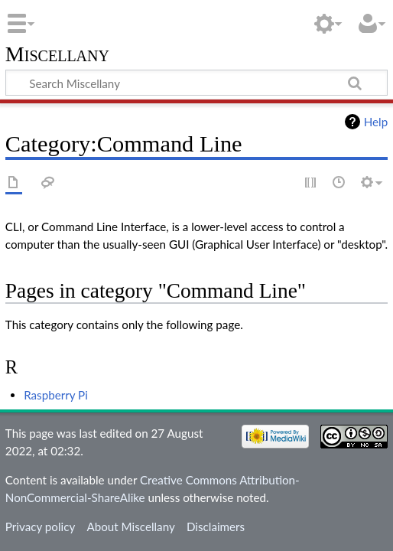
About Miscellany (130, 526)
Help (376, 122)
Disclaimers (216, 526)
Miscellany (57, 55)
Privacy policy (40, 526)
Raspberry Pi (56, 395)
